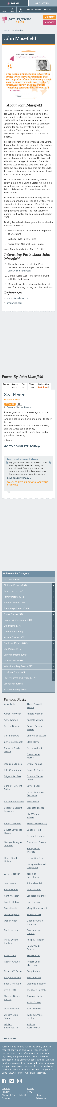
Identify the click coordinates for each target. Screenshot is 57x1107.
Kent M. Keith (11, 896)
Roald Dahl (10, 955)
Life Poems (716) (12, 626)
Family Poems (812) (14, 597)
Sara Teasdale (34, 977)
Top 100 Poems (12, 579)
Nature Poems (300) (14, 637)
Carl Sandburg (11, 736)
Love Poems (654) (13, 632)
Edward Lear (33, 786)
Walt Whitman (11, 1009)
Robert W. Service (14, 971)
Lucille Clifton (11, 902)
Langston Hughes (36, 896)
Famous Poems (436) (15, 603)
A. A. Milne (10, 704)
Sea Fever (14, 394)
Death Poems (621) (14, 591)
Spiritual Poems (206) (15, 655)
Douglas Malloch (13, 764)
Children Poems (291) (15, 585)
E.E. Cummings (12, 770)
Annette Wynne (35, 720)
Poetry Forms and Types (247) (20, 678)
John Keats (10, 883)
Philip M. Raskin (35, 940)
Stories (39, 1095)
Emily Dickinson (12, 824)
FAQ (29, 1092)
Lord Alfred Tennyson (19, 271)
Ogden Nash (10, 921)
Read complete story (18, 478)
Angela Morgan (35, 714)
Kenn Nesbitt (34, 890)
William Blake (34, 1009)
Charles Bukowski (36, 736)
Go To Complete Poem (21, 446)
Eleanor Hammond (14, 802)
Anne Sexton (11, 720)
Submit (49, 17)
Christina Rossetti (13, 742)
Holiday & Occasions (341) (18, 620)
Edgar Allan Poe (12, 776)
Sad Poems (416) (13, 649)
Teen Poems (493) (13, 661)
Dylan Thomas (34, 764)
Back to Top (10, 1039)
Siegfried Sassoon (36, 984)
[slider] (43, 387)
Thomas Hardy (34, 996)
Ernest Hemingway (37, 824)
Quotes (42, 3)
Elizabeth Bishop (36, 808)
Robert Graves (12, 962)
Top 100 (11, 404)
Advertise (41, 1098)
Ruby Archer (33, 971)
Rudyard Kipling (12, 977)
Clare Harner (33, 742)
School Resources (13, 684)
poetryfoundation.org (18, 298)
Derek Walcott (34, 748)
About (30, 1089)
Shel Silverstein (12, 984)
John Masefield (35, 883)
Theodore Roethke (37, 990)
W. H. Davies (34, 1002)
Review (49, 22)
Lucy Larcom (33, 902)
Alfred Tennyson (12, 714)
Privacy (5, 1092)
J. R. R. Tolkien (12, 874)
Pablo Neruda (11, 930)
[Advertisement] (28, 344)
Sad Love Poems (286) (16, 643)
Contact (6, 1089)
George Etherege (36, 836)
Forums (6, 1098)
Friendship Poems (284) (16, 608)
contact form (37, 1060)
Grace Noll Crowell (37, 842)
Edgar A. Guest (35, 770)
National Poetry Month (16, 689)
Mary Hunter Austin (37, 908)
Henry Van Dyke (35, 858)
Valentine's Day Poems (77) (18, 666)
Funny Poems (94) (13, 614)
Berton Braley (11, 726)
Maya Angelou (11, 914)
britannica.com (14, 303)
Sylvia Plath (10, 990)
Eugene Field (34, 830)
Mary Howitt (11, 908)
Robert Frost (33, 955)
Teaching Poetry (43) (14, 672)
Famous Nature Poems (19, 407)
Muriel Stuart (34, 914)
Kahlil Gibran (11, 890)
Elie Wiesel (33, 802)
